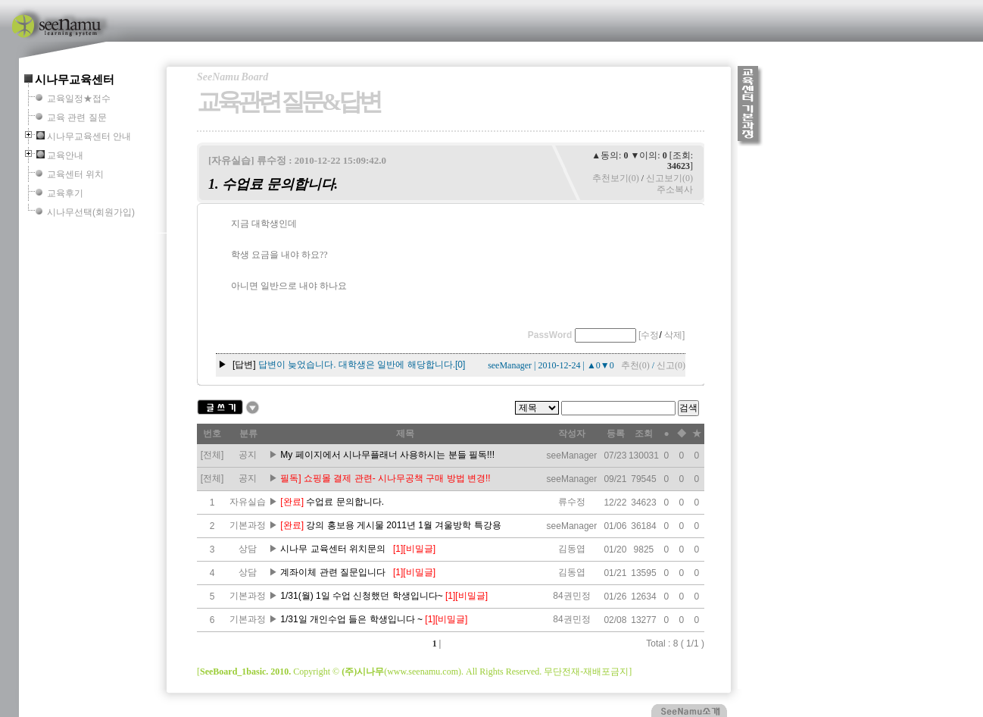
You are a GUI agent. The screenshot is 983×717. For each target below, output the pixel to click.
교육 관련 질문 (77, 117)
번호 (212, 433)
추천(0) (635, 365)
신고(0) (671, 365)
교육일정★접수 (79, 98)
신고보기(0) (669, 178)
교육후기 (65, 193)
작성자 (571, 433)
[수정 (648, 335)
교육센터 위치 (75, 174)
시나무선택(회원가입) (91, 212)
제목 (405, 433)
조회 (644, 433)
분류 (248, 433)
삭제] (674, 335)
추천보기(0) (615, 178)
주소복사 (675, 189)
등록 (616, 433)
